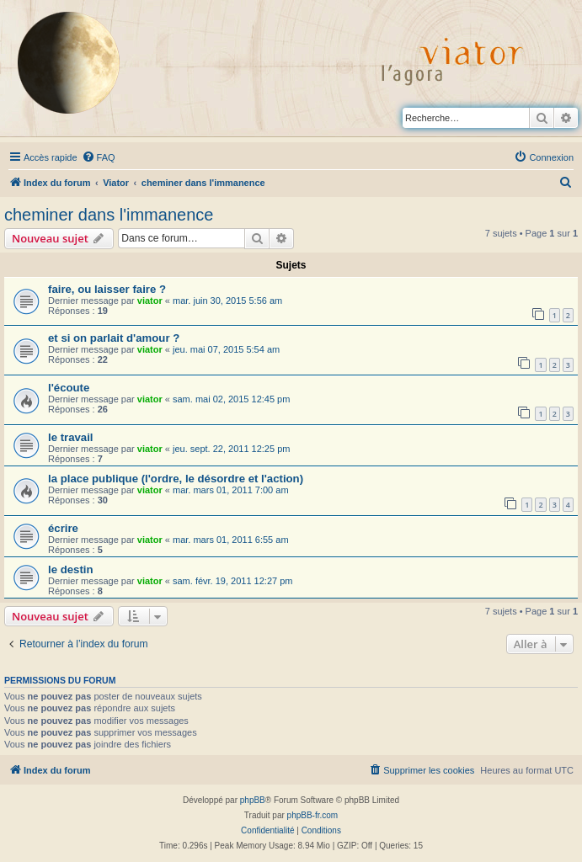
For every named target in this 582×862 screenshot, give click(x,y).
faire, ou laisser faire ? (107, 289)
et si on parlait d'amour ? (113, 338)
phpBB (252, 800)
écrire (63, 528)
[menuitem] (98, 157)
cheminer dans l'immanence (108, 214)
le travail (70, 437)
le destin (70, 569)
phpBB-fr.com (313, 815)
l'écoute (68, 387)
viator (150, 300)
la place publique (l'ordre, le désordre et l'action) (175, 478)
